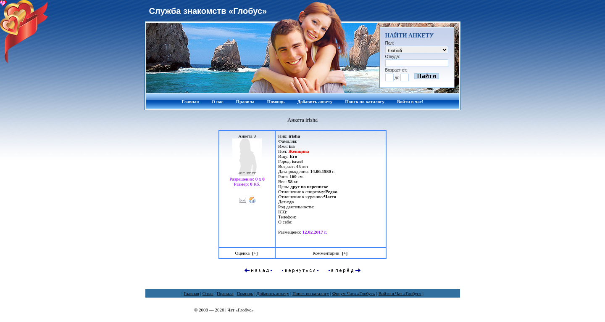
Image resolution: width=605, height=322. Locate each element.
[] (255, 252)
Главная (190, 101)
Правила (245, 101)
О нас (217, 101)
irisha (294, 135)
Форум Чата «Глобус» (353, 293)
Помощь (276, 101)
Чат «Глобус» (240, 309)
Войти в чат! (410, 101)
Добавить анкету (314, 101)
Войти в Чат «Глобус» (399, 293)
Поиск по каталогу (364, 101)
